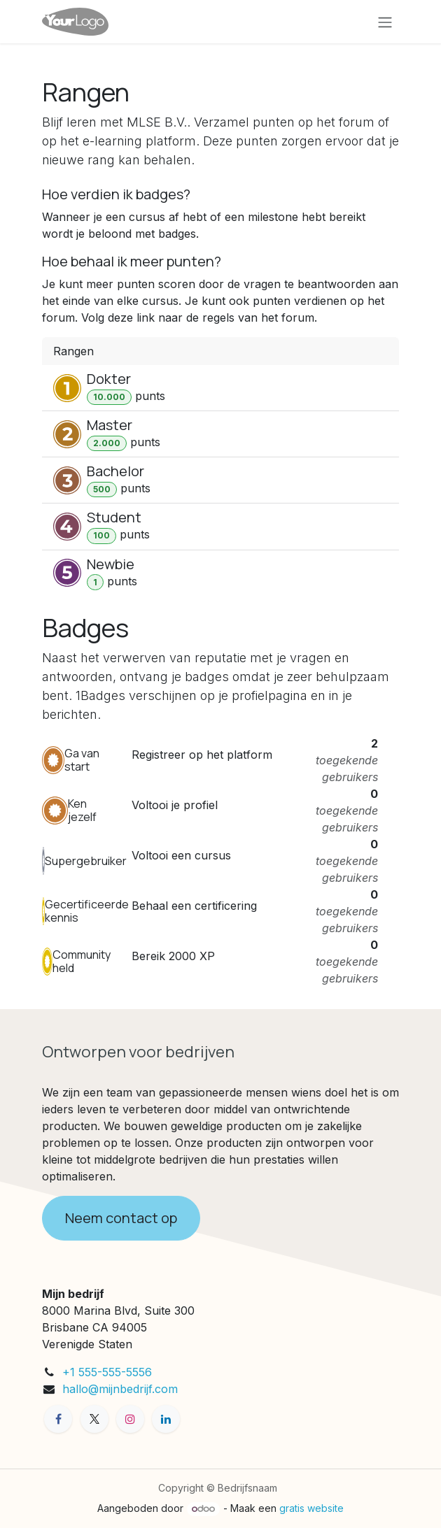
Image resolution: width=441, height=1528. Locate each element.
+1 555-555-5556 (107, 1372)
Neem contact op (121, 1217)
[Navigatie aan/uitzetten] (385, 21)
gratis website (311, 1508)
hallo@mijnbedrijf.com (120, 1389)
